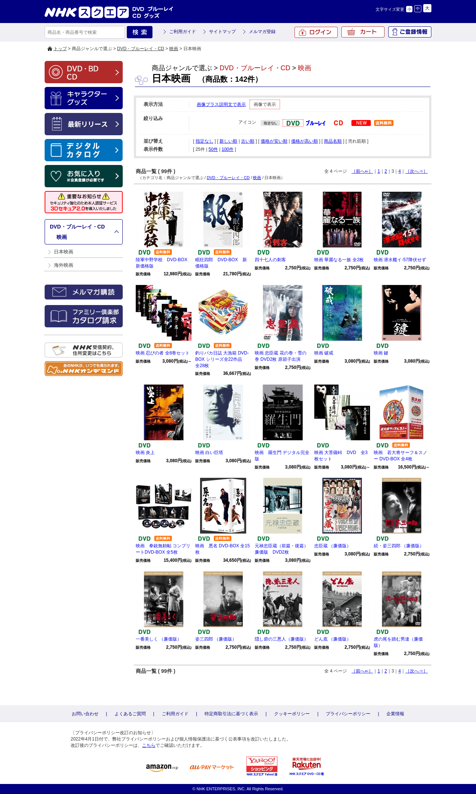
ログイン (316, 32)
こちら (148, 745)
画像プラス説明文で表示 (221, 104)
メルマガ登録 (262, 31)
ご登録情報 (409, 32)
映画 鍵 (381, 353)
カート (363, 32)
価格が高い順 (304, 141)
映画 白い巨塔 (209, 452)
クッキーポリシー (292, 713)
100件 (228, 149)
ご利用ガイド (182, 31)
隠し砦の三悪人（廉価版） (281, 639)
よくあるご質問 (130, 713)
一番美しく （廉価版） (158, 639)
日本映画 (63, 252)
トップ (60, 48)
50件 (213, 149)
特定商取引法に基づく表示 (231, 713)
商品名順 (333, 141)
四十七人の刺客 (270, 259)
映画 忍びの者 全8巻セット (163, 353)
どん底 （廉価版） (332, 639)
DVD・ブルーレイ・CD (140, 48)
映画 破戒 (323, 353)
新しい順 (228, 141)
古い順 (247, 141)
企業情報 (395, 713)
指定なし (204, 141)
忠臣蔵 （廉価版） (332, 545)
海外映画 (63, 265)
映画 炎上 (145, 452)
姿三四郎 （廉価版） (216, 639)
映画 (173, 48)
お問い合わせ (85, 713)
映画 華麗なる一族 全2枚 (339, 259)
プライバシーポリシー (348, 713)
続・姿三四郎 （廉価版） (399, 545)
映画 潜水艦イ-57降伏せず (400, 259)
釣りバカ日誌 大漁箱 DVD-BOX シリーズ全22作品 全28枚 (222, 359)
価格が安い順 (274, 141)
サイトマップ (222, 31)
